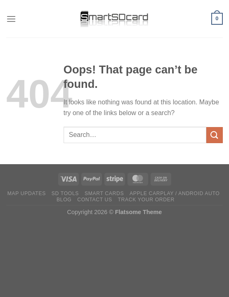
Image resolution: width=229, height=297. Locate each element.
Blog (64, 200)
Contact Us (94, 200)
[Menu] (11, 19)
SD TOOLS (65, 193)
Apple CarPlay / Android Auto (175, 193)
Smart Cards (104, 193)
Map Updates (26, 193)
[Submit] (214, 135)
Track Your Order (146, 200)
